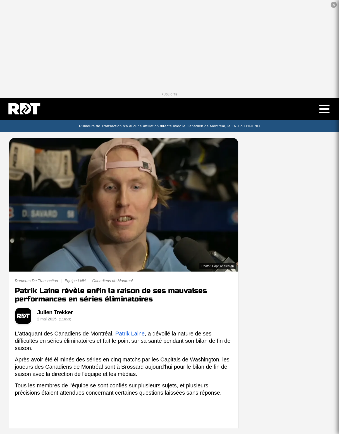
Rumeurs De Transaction (36, 281)
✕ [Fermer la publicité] (333, 5)
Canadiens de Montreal (112, 281)
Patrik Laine (130, 333)
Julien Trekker (55, 312)
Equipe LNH (75, 281)
